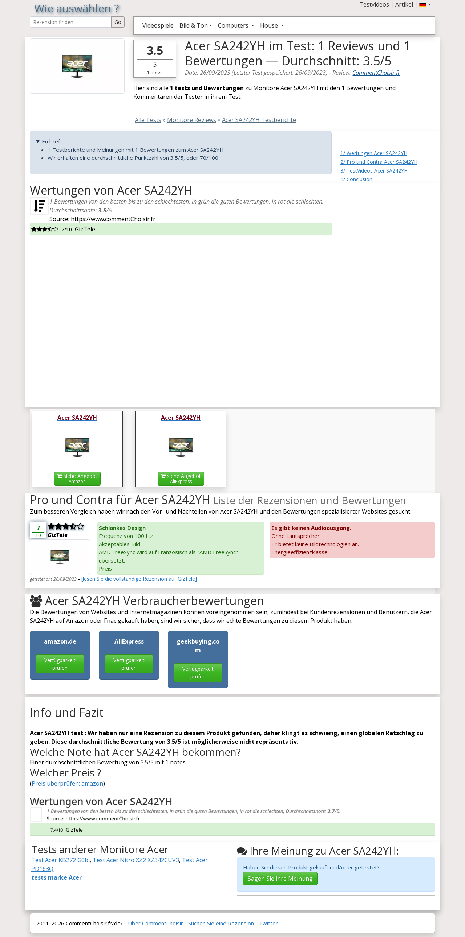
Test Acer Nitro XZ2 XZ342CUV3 (136, 860)
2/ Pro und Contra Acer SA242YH (378, 161)
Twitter (268, 923)
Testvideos (374, 4)
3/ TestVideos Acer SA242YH (374, 170)
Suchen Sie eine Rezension (221, 923)
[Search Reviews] (71, 22)
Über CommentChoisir (155, 923)
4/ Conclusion (356, 179)
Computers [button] (234, 25)
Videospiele (158, 25)
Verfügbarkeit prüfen (60, 664)
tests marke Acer (56, 877)
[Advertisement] (387, 292)
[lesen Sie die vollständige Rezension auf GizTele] (139, 578)
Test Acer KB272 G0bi (60, 860)
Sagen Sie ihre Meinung (280, 879)
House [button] (269, 25)
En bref (51, 141)
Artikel (404, 4)
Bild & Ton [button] (193, 25)
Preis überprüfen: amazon (67, 783)
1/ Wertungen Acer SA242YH (373, 153)
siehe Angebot (77, 478)
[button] (425, 4)
